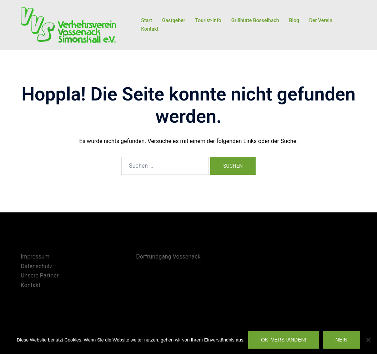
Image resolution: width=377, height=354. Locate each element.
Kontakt (150, 29)
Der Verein (320, 20)
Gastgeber (173, 20)
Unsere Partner (40, 275)
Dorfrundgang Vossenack (168, 256)
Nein (341, 340)
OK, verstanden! (283, 340)
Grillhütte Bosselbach (255, 20)
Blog (294, 20)
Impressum (35, 256)
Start (146, 20)
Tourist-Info (208, 20)
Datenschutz (36, 266)
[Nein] (368, 339)
